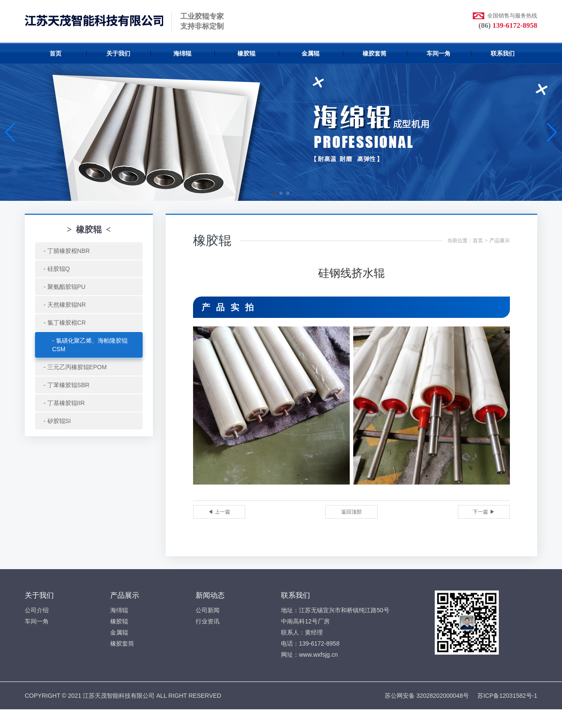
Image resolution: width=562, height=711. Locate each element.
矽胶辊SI (59, 420)
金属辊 (310, 53)
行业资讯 (208, 621)
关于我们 (118, 53)
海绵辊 (182, 53)
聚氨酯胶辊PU (66, 286)
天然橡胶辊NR (66, 304)
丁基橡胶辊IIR (66, 403)
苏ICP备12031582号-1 (507, 695)
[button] (274, 193)
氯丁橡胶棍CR (66, 322)
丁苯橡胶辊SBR (68, 385)
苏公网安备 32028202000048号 (427, 695)
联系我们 (503, 53)
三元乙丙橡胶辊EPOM (77, 367)
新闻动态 (210, 595)
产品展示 (499, 241)
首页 (55, 53)
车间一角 (439, 53)
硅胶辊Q (58, 268)
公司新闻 (208, 610)
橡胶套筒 (374, 53)
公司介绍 (37, 610)
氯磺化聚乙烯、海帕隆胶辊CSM (90, 345)
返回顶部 (351, 512)
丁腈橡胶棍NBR (68, 250)
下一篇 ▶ (484, 512)
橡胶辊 (246, 53)
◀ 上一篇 (219, 512)
